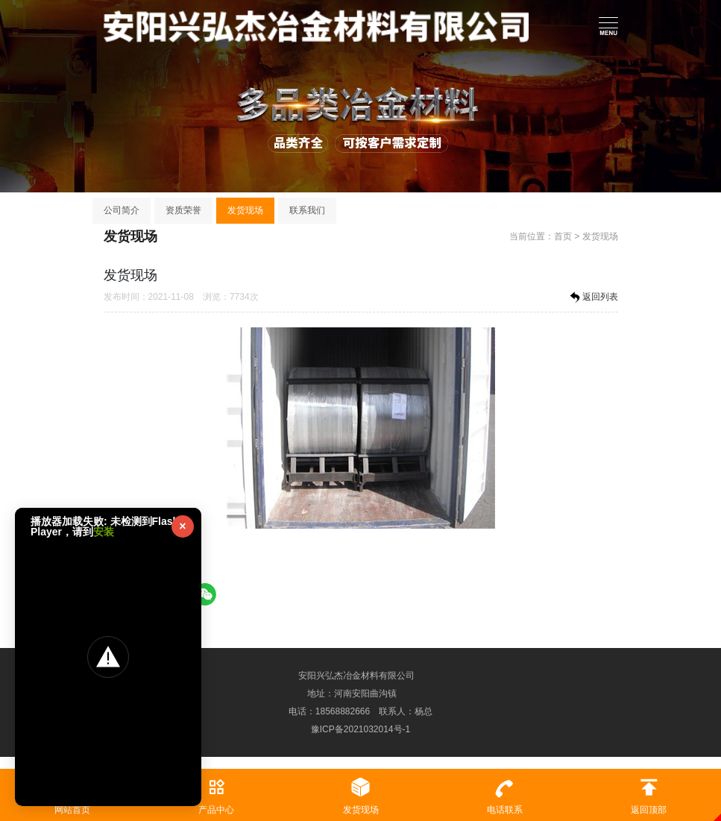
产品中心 (216, 792)
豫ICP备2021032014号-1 (360, 729)
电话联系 (504, 792)
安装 (103, 532)
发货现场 (245, 210)
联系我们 (307, 210)
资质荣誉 (183, 210)
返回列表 (592, 297)
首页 (563, 236)
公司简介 (121, 210)
